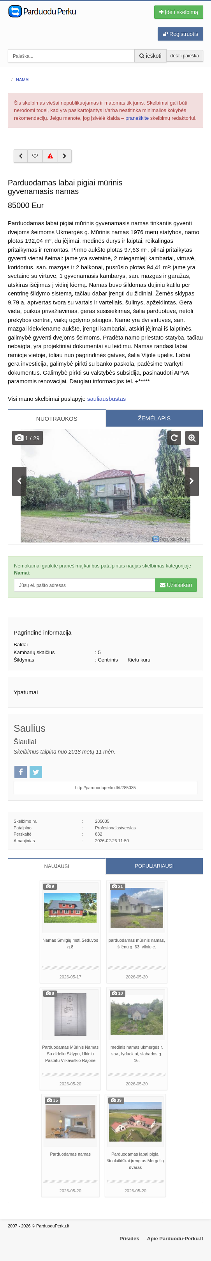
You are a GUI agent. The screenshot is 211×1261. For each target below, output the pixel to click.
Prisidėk (129, 1238)
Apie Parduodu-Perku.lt (175, 1238)
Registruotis (180, 34)
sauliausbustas (106, 398)
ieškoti (150, 56)
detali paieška (185, 56)
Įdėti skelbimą (178, 12)
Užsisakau (176, 585)
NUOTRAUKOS (56, 418)
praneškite (137, 118)
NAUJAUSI (56, 866)
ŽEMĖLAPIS (154, 418)
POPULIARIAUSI (154, 866)
